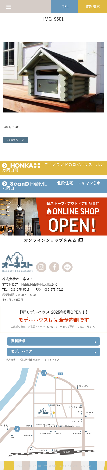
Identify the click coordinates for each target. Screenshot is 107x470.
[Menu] (8, 6)
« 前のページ (15, 140)
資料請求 (53, 342)
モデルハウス (53, 352)
